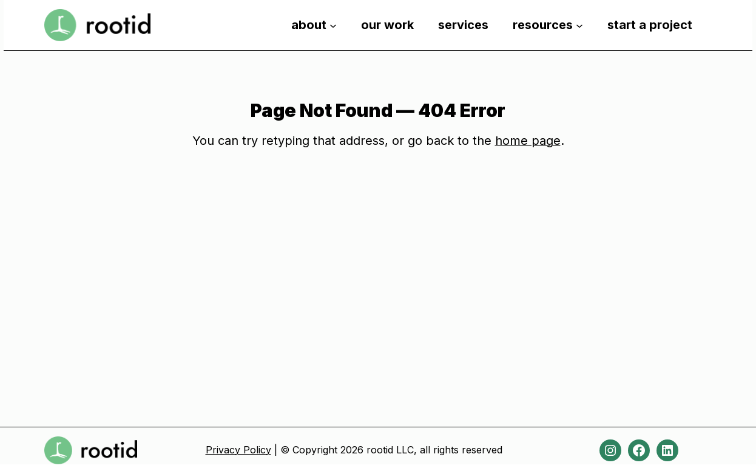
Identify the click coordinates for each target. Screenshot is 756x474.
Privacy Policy (238, 450)
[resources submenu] (579, 24)
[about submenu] (333, 24)
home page (528, 140)
